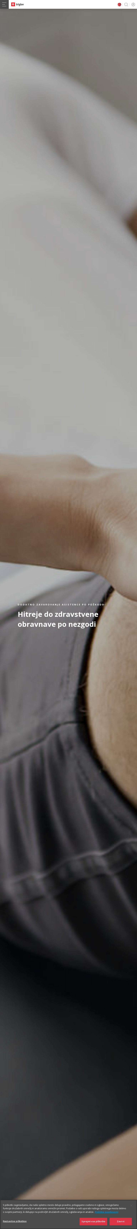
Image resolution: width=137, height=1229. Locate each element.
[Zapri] (131, 1209)
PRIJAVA (132, 4)
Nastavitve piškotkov (15, 1225)
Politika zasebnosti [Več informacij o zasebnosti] (106, 1216)
